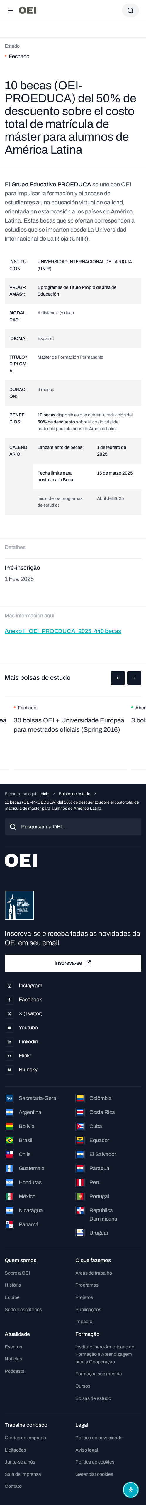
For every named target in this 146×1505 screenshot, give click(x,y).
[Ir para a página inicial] (27, 10)
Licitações (15, 1449)
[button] (118, 678)
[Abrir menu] (10, 10)
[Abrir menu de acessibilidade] (131, 1490)
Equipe (12, 1297)
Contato (13, 1486)
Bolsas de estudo (74, 794)
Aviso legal (86, 1449)
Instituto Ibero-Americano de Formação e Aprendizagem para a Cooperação (104, 1354)
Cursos (82, 1386)
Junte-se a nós (20, 1461)
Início (44, 794)
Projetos (84, 1297)
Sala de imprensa (23, 1474)
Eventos (13, 1346)
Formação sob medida (98, 1373)
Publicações (88, 1309)
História (13, 1284)
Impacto (83, 1321)
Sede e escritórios (23, 1309)
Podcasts (14, 1371)
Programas (87, 1284)
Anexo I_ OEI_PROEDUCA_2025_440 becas (63, 631)
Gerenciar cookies (94, 1474)
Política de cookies (94, 1461)
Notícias (13, 1358)
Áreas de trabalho (93, 1273)
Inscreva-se (73, 963)
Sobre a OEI (17, 1273)
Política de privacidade (99, 1437)
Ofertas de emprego (25, 1437)
